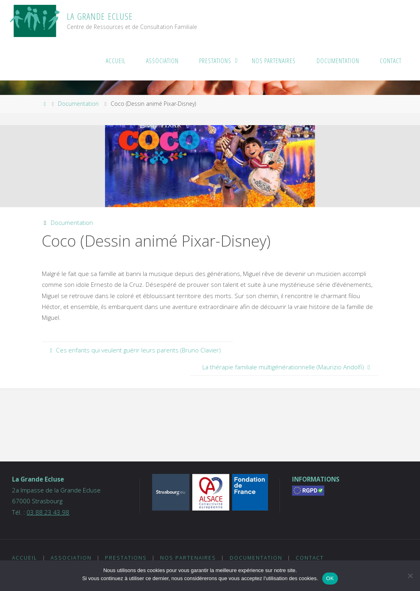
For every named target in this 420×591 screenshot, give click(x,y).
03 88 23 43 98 (48, 512)
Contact (310, 557)
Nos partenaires (188, 557)
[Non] (410, 576)
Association (71, 557)
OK (330, 578)
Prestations (126, 557)
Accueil (24, 557)
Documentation (78, 103)
